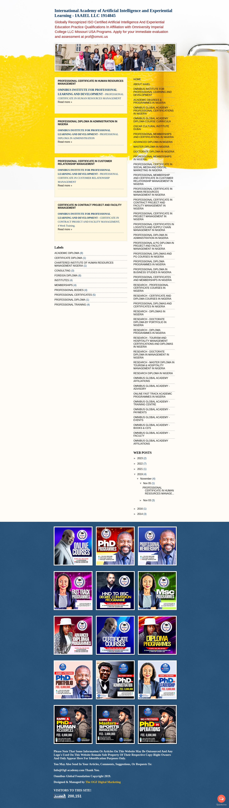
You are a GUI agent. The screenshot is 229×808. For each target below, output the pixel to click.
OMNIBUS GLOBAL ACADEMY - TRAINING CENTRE (151, 403)
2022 (140, 463)
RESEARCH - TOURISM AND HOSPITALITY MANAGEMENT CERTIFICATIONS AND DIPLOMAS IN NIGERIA (153, 342)
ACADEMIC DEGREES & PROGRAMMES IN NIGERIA (149, 101)
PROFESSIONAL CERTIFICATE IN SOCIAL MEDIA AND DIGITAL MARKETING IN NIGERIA (152, 167)
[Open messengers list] (221, 799)
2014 (140, 514)
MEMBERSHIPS (63, 285)
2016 (140, 508)
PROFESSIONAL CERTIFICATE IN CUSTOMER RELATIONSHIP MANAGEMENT (85, 162)
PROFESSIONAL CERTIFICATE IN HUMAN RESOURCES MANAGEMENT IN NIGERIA (152, 191)
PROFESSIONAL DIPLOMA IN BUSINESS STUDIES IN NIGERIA (152, 271)
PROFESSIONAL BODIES (69, 290)
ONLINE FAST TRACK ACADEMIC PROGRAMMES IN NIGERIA (152, 395)
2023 (140, 458)
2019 (140, 474)
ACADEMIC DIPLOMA (66, 253)
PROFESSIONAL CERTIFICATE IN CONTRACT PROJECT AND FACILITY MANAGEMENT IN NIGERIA (152, 204)
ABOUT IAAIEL (141, 84)
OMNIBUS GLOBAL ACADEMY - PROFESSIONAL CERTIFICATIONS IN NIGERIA (153, 110)
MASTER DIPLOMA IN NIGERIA (151, 146)
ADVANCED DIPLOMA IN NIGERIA (153, 142)
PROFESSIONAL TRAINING (70, 304)
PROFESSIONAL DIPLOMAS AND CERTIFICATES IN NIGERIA (152, 305)
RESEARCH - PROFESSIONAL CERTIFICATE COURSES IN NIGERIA (151, 288)
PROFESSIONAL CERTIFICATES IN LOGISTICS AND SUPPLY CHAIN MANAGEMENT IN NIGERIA (153, 227)
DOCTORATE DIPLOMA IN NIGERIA (153, 151)
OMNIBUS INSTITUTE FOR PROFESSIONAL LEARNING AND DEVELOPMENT (152, 92)
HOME (137, 79)
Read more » (65, 102)
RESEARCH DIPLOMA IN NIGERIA (153, 373)
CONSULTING (62, 270)
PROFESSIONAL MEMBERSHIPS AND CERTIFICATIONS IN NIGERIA (153, 135)
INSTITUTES (61, 280)
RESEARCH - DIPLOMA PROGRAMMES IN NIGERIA (149, 331)
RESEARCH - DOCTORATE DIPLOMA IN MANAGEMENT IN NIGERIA (151, 354)
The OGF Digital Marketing (103, 782)
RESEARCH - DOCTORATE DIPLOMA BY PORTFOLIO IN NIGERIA (149, 322)
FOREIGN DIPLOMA (66, 275)
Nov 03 (147, 500)
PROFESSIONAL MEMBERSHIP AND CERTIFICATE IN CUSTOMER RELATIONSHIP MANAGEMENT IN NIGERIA (153, 179)
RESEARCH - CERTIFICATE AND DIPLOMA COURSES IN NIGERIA (152, 297)
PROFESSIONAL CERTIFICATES (73, 294)
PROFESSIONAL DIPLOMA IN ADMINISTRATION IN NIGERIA (150, 236)
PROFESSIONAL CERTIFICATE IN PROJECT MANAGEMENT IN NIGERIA (152, 216)
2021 (140, 469)
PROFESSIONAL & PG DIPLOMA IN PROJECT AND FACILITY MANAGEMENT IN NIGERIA (153, 246)
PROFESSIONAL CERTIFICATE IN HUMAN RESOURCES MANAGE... (158, 490)
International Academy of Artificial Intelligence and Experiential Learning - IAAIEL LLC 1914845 (113, 13)
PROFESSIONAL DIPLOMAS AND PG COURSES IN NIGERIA (152, 255)
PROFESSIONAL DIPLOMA (69, 299)
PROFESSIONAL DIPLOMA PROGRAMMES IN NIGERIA (149, 263)
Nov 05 (147, 483)
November (146, 478)
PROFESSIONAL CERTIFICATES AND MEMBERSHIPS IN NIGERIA (152, 278)
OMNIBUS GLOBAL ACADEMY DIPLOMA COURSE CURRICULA (152, 120)
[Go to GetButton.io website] (221, 805)
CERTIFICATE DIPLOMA (68, 258)
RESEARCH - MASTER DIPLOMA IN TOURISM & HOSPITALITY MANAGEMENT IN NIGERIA (154, 365)
